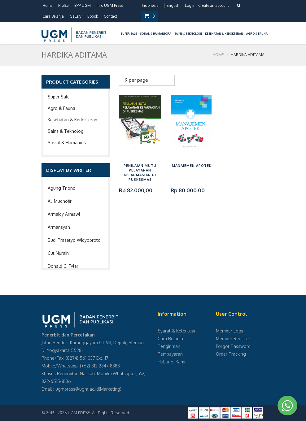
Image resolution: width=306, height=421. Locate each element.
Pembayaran (170, 354)
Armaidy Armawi (64, 214)
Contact (110, 16)
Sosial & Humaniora (68, 142)
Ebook (92, 16)
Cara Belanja (53, 16)
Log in (190, 5)
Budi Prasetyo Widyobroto (74, 240)
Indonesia (150, 5)
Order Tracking (231, 354)
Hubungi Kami (171, 361)
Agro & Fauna (61, 108)
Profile (63, 5)
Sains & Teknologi (66, 131)
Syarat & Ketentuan (177, 330)
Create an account (213, 5)
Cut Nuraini (59, 253)
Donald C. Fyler (63, 266)
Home (47, 5)
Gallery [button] (75, 16)
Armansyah (59, 227)
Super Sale (59, 96)
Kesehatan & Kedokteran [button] (224, 33)
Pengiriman (169, 346)
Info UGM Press (110, 5)
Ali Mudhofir (60, 201)
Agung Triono (62, 188)
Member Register (233, 338)
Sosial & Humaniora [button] (155, 33)
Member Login (230, 330)
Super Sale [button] (129, 33)
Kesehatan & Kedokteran (72, 119)
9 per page (136, 80)
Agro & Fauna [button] (257, 33)
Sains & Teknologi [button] (188, 33)
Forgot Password (233, 346)
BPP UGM (82, 5)
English (173, 5)
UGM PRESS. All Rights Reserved (98, 412)
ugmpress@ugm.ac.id (77, 389)
